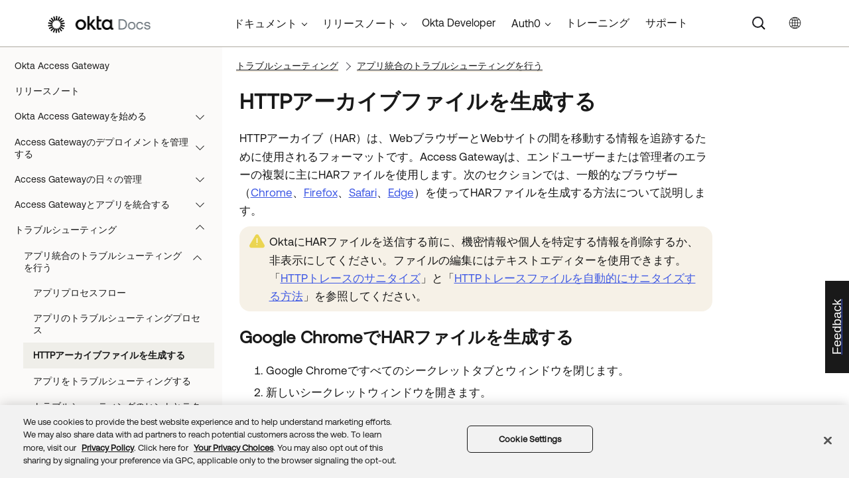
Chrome (272, 192)
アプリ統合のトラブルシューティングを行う (119, 261)
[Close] (827, 440)
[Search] (758, 23)
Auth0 (526, 23)
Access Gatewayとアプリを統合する (116, 204)
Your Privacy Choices (233, 448)
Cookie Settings (530, 439)
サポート (666, 23)
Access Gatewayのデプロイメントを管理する (116, 148)
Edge (401, 192)
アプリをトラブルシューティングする (112, 381)
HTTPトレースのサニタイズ (351, 278)
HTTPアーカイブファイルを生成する (109, 355)
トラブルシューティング (116, 229)
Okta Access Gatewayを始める (116, 116)
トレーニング (597, 23)
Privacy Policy (108, 448)
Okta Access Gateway (62, 65)
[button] (203, 116)
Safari (363, 192)
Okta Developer (458, 23)
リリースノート (47, 91)
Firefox (321, 192)
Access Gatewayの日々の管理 (116, 179)
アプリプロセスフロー (79, 292)
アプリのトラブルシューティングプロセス (116, 324)
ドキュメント (265, 23)
